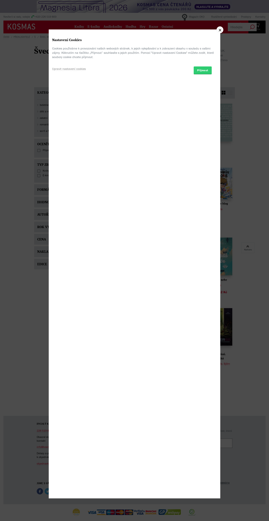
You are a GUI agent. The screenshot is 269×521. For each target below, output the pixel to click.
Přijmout (202, 280)
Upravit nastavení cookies (69, 279)
